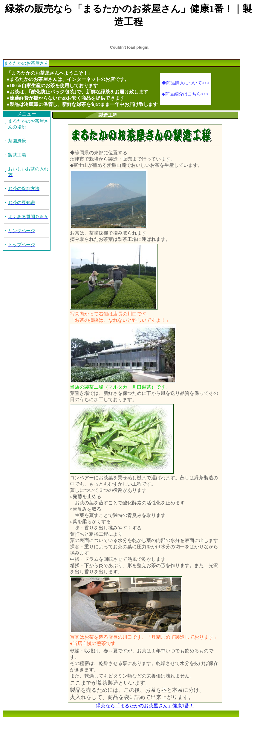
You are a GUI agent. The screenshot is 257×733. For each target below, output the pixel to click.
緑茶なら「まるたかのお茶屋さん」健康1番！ (145, 705)
